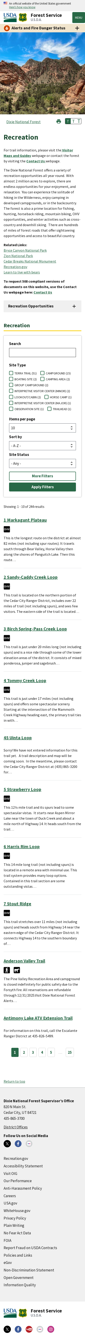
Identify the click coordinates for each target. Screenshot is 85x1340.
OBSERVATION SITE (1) (29, 409)
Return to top (14, 1081)
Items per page (22, 419)
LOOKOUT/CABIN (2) (28, 397)
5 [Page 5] (51, 1052)
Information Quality (20, 1284)
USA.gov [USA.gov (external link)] (10, 1203)
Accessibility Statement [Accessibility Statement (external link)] (23, 1166)
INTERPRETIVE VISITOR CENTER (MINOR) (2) (42, 391)
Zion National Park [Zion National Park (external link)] (18, 255)
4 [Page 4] (42, 1052)
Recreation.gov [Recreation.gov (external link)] (15, 266)
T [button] (68, 121)
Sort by (15, 436)
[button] (58, 121)
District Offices (16, 1127)
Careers (10, 1195)
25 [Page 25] (70, 1052)
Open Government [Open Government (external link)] (19, 1277)
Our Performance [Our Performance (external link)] (18, 1180)
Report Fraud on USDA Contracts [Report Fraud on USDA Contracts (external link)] (30, 1247)
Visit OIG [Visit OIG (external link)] (10, 1173)
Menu (78, 17)
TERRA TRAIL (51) (26, 373)
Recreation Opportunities (30, 306)
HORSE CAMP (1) (61, 397)
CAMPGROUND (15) (58, 373)
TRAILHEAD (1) (62, 409)
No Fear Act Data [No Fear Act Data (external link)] (17, 1232)
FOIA (7, 1240)
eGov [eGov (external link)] (8, 1262)
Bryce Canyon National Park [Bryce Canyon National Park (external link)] (25, 250)
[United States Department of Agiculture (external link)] (11, 17)
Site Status (19, 454)
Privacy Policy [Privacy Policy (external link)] (15, 1218)
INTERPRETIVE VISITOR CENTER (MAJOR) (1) (43, 403)
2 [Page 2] (24, 1052)
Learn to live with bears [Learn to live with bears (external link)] (22, 272)
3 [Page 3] (33, 1052)
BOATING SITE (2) (26, 379)
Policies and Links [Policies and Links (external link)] (18, 1255)
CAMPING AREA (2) (58, 379)
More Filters (42, 475)
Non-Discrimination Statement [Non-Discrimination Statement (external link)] (29, 1270)
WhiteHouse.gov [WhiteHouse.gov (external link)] (17, 1210)
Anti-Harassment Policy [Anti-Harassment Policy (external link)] (23, 1188)
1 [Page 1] (15, 1052)
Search (15, 343)
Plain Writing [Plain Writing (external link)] (14, 1225)
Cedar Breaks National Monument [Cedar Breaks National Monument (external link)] (30, 261)
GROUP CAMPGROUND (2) (31, 385)
